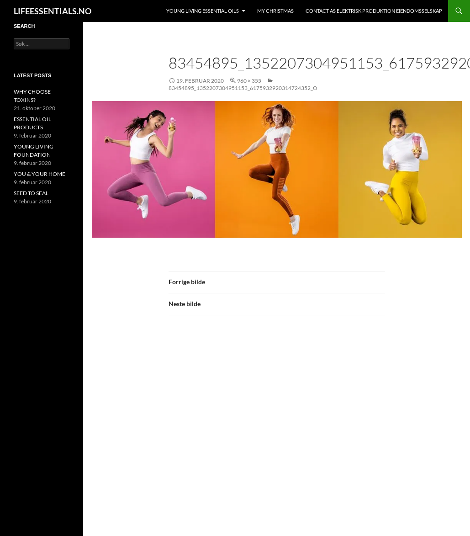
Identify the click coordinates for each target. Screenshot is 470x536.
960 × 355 (249, 80)
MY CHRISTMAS (275, 11)
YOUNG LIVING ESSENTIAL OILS (202, 11)
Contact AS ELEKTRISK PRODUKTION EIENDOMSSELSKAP (374, 11)
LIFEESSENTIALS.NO (52, 11)
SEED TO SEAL (31, 193)
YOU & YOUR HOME (39, 173)
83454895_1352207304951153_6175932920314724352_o (243, 88)
